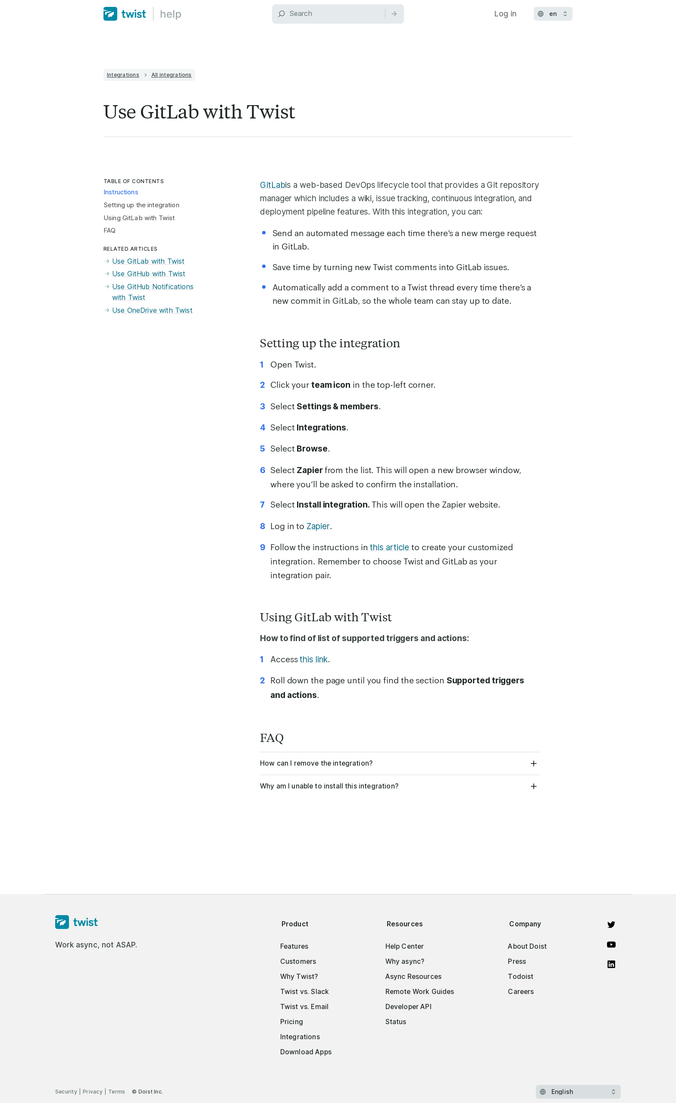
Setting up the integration (141, 205)
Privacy (93, 1091)
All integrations (171, 75)
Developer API (408, 1007)
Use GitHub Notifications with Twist (148, 292)
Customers (298, 961)
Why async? (405, 961)
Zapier (318, 526)
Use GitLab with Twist (144, 261)
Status (396, 1022)
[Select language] (578, 1091)
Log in (505, 13)
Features (294, 946)
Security (66, 1091)
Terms (116, 1091)
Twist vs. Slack (304, 992)
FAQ (109, 230)
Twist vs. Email (304, 1007)
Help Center (404, 946)
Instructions (120, 192)
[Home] (142, 14)
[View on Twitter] (611, 924)
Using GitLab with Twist (139, 218)
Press (517, 961)
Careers (521, 992)
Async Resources (413, 976)
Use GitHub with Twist (144, 274)
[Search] (338, 14)
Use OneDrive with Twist (148, 310)
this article (389, 547)
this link (313, 659)
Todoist (520, 976)
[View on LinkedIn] (611, 964)
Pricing (291, 1022)
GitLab (272, 185)
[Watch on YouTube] (611, 944)
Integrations (123, 75)
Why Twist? (299, 976)
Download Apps (306, 1052)
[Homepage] (96, 922)
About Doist (527, 946)
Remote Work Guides (419, 992)
